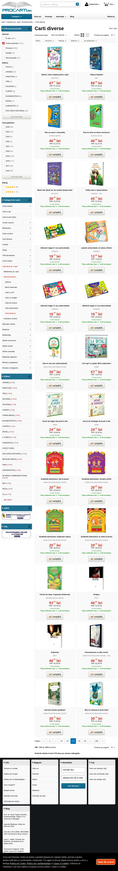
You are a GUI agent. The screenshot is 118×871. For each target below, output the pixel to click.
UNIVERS (94, 193)
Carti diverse (7, 239)
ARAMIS (11, 72)
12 (66, 741)
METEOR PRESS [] (12, 459)
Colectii (5, 245)
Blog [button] (7, 808)
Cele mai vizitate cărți (97, 779)
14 (77, 741)
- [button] (29, 28)
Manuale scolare (8, 324)
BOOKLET (54, 193)
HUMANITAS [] (10, 443)
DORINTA (55, 251)
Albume (8, 282)
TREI (9, 81)
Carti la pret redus (9, 217)
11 (60, 741)
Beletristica (6, 228)
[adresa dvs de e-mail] (73, 777)
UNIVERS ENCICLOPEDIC (55, 598)
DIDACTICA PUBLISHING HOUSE (54, 367)
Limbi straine (7, 261)
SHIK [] (7, 465)
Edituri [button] (7, 376)
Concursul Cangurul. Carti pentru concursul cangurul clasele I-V (14, 851)
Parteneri (35, 790)
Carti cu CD (9, 292)
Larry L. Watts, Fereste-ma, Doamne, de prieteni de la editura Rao (14, 841)
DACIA (10, 67)
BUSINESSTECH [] (11, 421)
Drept (4, 250)
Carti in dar (6, 212)
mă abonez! (73, 786)
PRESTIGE (55, 78)
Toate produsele (15, 43)
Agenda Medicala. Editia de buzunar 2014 (14, 825)
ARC (96, 78)
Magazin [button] (38, 762)
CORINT (10, 91)
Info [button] (7, 762)
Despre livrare (9, 790)
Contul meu (91, 4)
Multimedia (6, 335)
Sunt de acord (106, 861)
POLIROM (11, 86)
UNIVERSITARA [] (11, 470)
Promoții (35, 774)
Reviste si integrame (10, 368)
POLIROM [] (9, 404)
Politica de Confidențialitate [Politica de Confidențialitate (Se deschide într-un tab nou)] (39, 863)
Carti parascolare (11, 308)
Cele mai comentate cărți (98, 774)
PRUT (97, 598)
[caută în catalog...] (57, 4)
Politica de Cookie (11, 774)
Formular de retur (39, 796)
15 (83, 741)
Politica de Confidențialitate (14, 779)
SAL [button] (6, 526)
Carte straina (7, 206)
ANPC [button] (6, 508)
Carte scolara (7, 234)
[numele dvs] (73, 769)
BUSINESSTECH (14, 96)
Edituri (34, 779)
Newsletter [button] (67, 762)
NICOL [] (7, 489)
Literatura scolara (10, 319)
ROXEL (10, 101)
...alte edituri (7, 500)
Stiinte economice (9, 340)
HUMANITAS (12, 106)
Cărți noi (35, 768)
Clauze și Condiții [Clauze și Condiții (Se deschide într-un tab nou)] (61, 863)
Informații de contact (11, 801)
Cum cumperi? (9, 785)
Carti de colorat (11, 303)
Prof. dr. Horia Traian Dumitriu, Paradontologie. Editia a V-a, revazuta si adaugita (15, 816)
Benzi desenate (11, 287)
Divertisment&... (10, 277)
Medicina (5, 330)
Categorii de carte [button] (12, 200)
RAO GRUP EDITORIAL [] (14, 454)
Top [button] (92, 762)
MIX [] (6, 483)
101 (94, 741)
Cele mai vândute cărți (97, 768)
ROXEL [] (8, 432)
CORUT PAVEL (8, 448)
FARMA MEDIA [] (11, 415)
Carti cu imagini (11, 298)
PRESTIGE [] (9, 388)
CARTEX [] (8, 426)
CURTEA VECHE (55, 136)
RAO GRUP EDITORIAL (17, 111)
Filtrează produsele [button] (12, 29)
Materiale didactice (9, 357)
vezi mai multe (16, 117)
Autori (34, 785)
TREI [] (7, 393)
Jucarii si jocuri (8, 223)
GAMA (96, 367)
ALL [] (6, 494)
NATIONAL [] (9, 399)
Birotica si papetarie (10, 362)
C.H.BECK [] (9, 437)
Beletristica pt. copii (11, 272)
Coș (108, 4)
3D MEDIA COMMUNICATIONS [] (14, 477)
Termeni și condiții (10, 768)
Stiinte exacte (7, 346)
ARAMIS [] (8, 383)
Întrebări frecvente (11, 796)
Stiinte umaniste (8, 351)
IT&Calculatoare (8, 255)
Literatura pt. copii (9, 266)
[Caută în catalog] (77, 4)
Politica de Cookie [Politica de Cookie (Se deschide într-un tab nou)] (18, 863)
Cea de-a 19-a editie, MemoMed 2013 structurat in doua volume (16, 833)
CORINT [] (8, 410)
